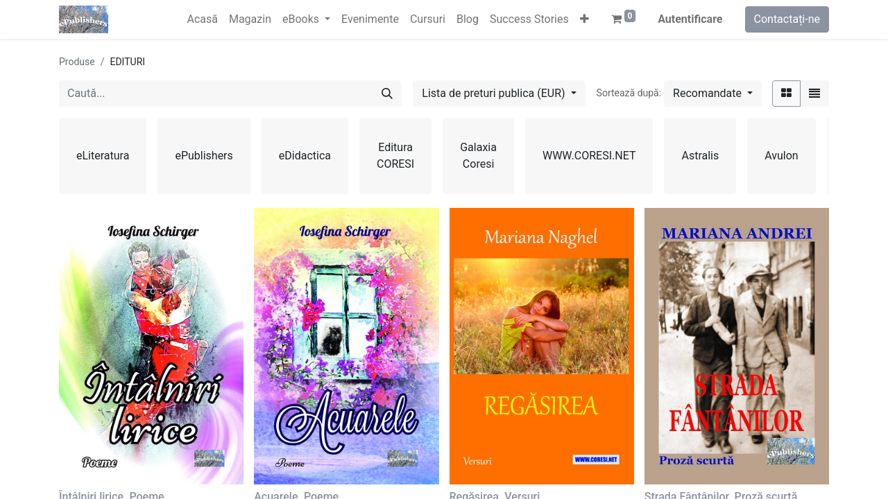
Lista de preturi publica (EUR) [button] (494, 93)
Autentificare (690, 19)
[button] (584, 19)
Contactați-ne (787, 19)
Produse (77, 61)
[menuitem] (202, 19)
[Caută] (387, 93)
